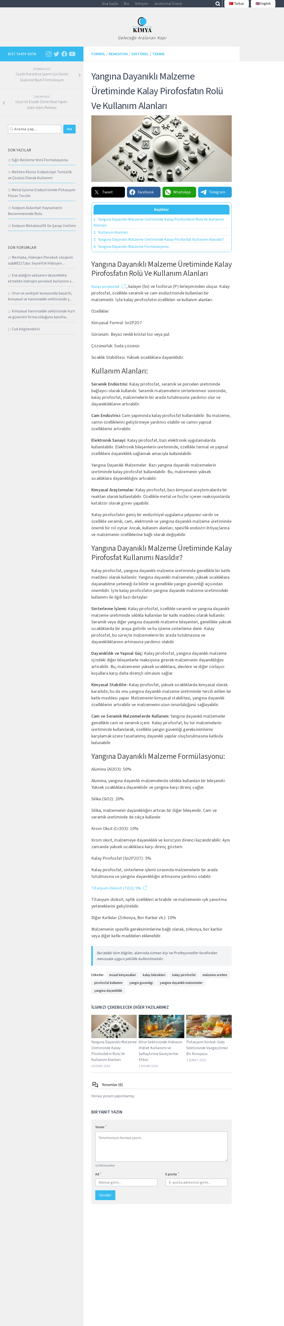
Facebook (141, 197)
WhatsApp (177, 197)
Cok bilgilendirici (24, 334)
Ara (69, 134)
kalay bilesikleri (154, 980)
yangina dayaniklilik (108, 996)
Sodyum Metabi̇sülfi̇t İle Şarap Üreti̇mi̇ (42, 231)
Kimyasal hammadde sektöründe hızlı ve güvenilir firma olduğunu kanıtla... (41, 319)
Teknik (158, 59)
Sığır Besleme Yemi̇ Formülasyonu (38, 165)
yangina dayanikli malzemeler (181, 988)
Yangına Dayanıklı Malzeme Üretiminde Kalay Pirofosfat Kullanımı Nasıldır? (159, 244)
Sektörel (140, 59)
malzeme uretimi (215, 980)
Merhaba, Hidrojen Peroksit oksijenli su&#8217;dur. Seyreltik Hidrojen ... (40, 265)
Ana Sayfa (110, 6)
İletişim (141, 6)
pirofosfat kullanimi (108, 988)
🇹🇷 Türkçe (234, 6)
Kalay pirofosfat (106, 292)
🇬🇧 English (260, 6)
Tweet (103, 197)
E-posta (172, 1179)
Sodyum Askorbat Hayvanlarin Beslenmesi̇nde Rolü (35, 216)
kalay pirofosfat (184, 980)
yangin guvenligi (141, 988)
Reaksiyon (118, 59)
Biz (126, 6)
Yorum (101, 1132)
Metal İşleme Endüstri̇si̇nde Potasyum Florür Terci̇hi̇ (41, 198)
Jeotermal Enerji (168, 6)
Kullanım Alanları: (111, 237)
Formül (98, 59)
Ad (98, 1179)
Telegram (212, 197)
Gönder (105, 1200)
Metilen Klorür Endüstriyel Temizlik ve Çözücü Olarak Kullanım (40, 180)
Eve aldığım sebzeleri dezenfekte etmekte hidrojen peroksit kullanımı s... (41, 283)
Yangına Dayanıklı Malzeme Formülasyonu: (131, 251)
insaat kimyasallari (122, 980)
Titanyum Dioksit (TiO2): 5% (118, 893)
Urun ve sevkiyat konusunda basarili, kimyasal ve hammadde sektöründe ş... (40, 301)
